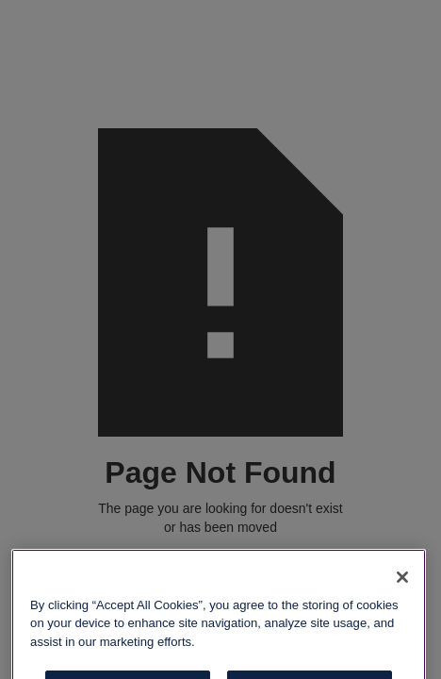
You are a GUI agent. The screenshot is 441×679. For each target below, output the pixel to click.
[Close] (402, 586)
